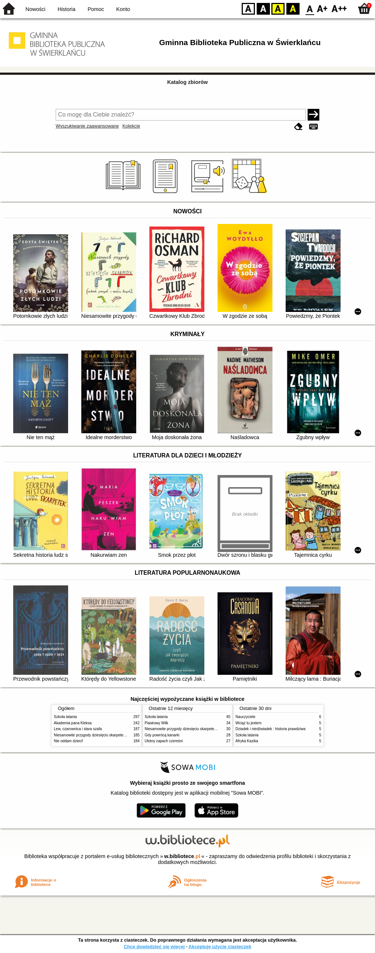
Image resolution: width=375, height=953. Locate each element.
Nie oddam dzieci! (68, 741)
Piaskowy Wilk (156, 723)
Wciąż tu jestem (248, 723)
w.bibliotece (182, 856)
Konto (123, 9)
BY (293, 8)
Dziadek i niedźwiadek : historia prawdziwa (270, 729)
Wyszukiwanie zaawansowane (87, 126)
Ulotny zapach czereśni (164, 741)
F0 (309, 8)
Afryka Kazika (246, 741)
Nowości (35, 9)
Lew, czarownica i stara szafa (78, 729)
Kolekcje (131, 126)
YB (278, 8)
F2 (339, 8)
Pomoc (96, 9)
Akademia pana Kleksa (73, 723)
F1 (322, 8)
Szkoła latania (65, 717)
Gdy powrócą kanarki (162, 735)
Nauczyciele (245, 717)
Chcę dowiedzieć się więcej (154, 946)
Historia (66, 9)
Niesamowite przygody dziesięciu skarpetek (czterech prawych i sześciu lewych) (119, 735)
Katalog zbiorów (187, 82)
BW (263, 8)
